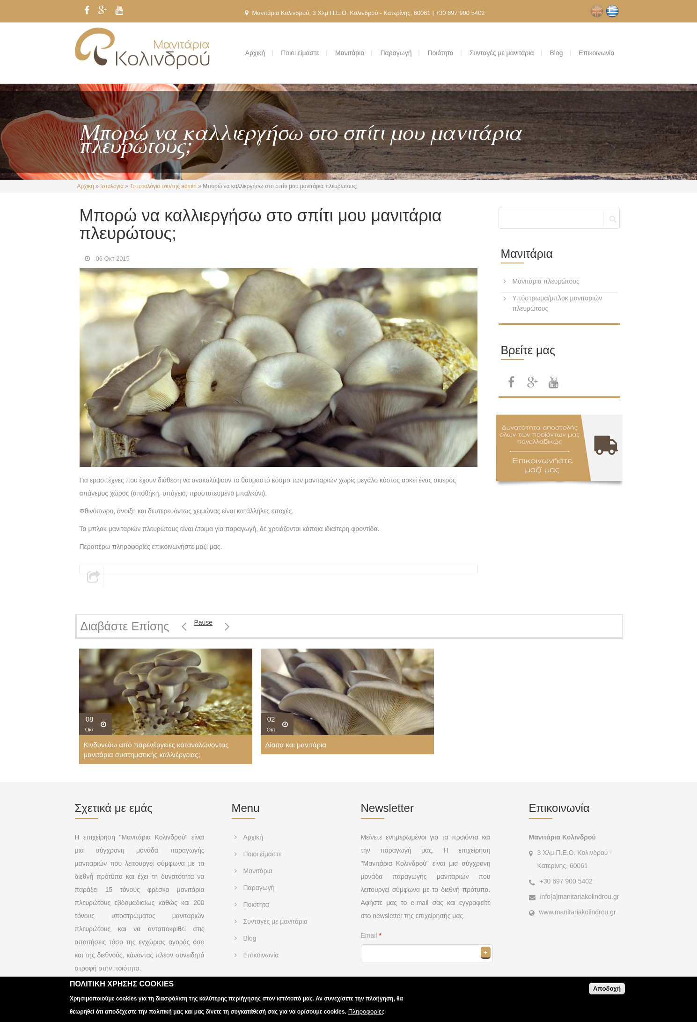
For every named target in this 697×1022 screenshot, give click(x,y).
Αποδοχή (607, 991)
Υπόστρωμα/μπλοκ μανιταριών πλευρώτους (557, 303)
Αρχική (255, 53)
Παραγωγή (395, 53)
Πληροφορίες (366, 1015)
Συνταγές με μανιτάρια (502, 53)
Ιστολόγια (112, 186)
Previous (184, 626)
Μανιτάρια (349, 53)
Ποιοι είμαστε (300, 53)
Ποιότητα (440, 53)
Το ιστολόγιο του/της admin (163, 186)
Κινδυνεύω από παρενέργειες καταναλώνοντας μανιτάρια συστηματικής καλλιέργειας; (156, 750)
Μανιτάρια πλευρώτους (546, 281)
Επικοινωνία (597, 53)
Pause (203, 622)
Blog (556, 53)
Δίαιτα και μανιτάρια (295, 745)
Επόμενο (227, 626)
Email (371, 935)
